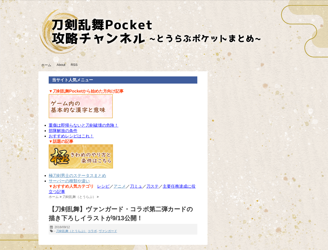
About (61, 65)
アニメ (120, 186)
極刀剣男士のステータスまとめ (77, 175)
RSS (74, 65)
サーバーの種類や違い (69, 181)
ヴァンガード (108, 231)
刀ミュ (136, 186)
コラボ (92, 231)
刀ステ (152, 186)
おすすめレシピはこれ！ (71, 136)
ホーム (46, 65)
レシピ (103, 186)
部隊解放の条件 (63, 130)
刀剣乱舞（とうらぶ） (71, 231)
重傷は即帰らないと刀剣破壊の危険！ (83, 125)
